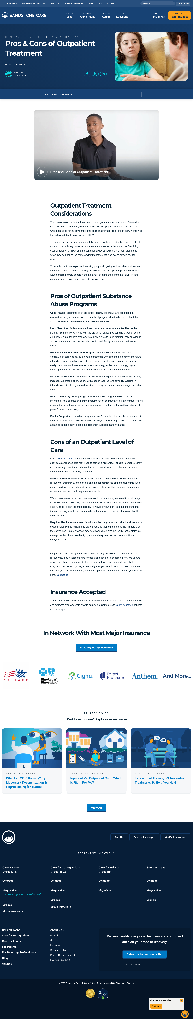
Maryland (9, 890)
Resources (35, 37)
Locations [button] (122, 15)
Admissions (55, 935)
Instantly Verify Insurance (96, 647)
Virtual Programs (13, 911)
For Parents (9, 946)
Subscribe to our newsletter (145, 954)
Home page (15, 37)
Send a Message (144, 837)
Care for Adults (11, 941)
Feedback (55, 945)
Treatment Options (63, 37)
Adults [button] (106, 15)
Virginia (8, 905)
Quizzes (7, 963)
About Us (57, 929)
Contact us (62, 575)
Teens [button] (69, 15)
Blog (5, 958)
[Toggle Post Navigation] (144, 94)
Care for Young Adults (16, 935)
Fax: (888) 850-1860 (60, 960)
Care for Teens (11, 929)
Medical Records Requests (63, 955)
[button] (87, 74)
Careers (54, 940)
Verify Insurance (175, 837)
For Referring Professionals (19, 952)
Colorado (9, 881)
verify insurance (124, 605)
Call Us (119, 837)
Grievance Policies (59, 950)
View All (96, 807)
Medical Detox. (66, 458)
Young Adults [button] (87, 15)
